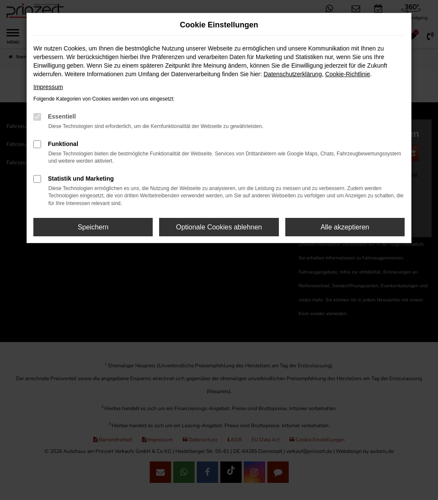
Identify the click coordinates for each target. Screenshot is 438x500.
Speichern (93, 227)
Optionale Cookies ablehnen (219, 227)
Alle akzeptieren (344, 227)
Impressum (48, 86)
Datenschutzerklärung (292, 74)
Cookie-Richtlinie (347, 74)
